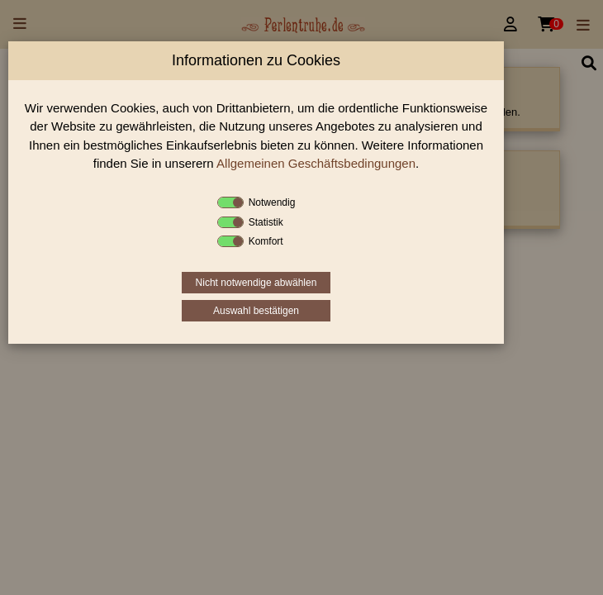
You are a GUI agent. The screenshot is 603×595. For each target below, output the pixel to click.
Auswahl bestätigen (256, 311)
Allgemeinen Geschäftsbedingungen (315, 163)
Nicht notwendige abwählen (256, 282)
